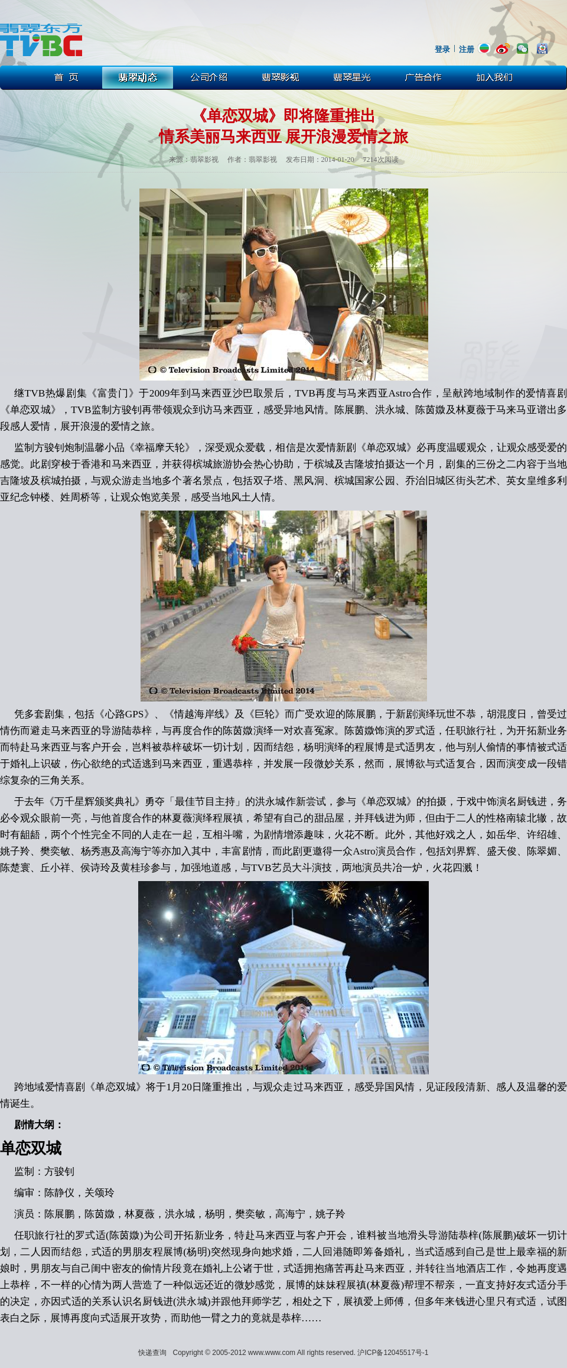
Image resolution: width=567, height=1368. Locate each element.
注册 (466, 49)
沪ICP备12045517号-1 (392, 1352)
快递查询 (152, 1352)
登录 (442, 49)
